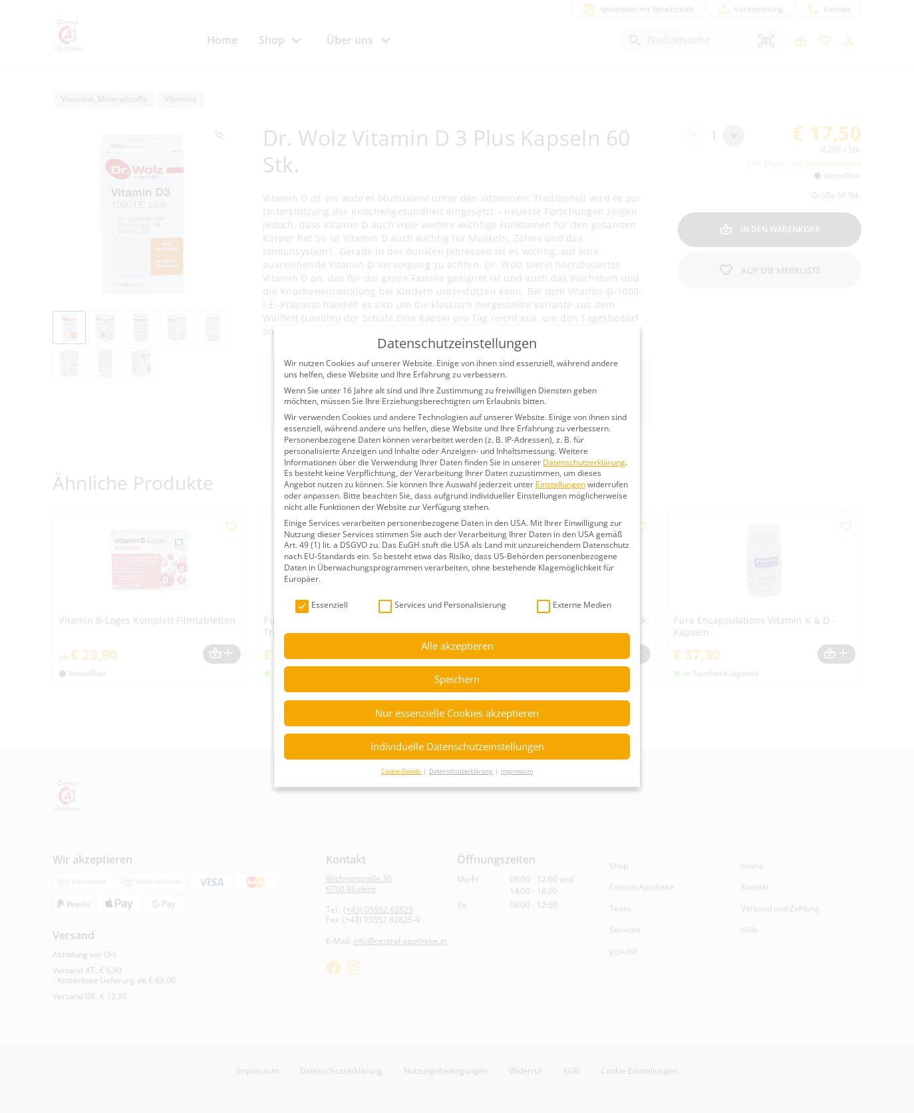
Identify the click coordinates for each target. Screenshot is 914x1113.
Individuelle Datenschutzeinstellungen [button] (457, 746)
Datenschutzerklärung (584, 462)
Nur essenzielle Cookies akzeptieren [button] (457, 713)
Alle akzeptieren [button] (457, 645)
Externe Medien (574, 605)
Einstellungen (560, 484)
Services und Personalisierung (442, 605)
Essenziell (321, 605)
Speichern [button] (457, 679)
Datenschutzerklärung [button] (461, 771)
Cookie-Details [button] (401, 771)
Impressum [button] (517, 771)
